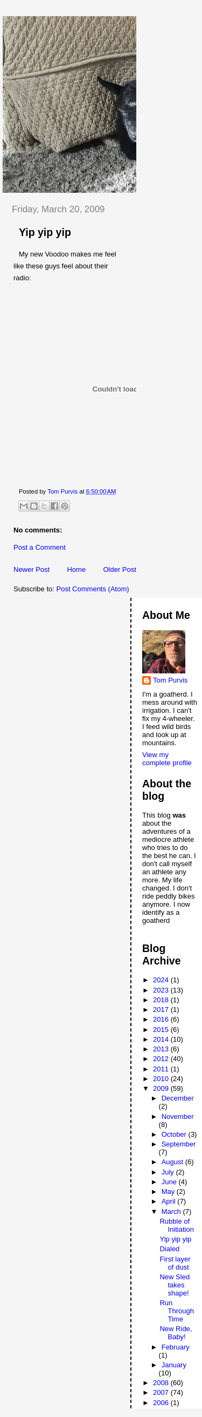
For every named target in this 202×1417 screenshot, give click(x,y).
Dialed (169, 1249)
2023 (162, 990)
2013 (162, 1049)
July (169, 1172)
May (169, 1191)
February (176, 1347)
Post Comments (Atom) (93, 589)
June (170, 1182)
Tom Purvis (170, 680)
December (178, 1098)
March (172, 1211)
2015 (162, 1029)
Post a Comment (39, 547)
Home (76, 569)
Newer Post (31, 569)
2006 (162, 1403)
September (179, 1144)
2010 (162, 1079)
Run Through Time (176, 1311)
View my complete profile (167, 759)
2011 (162, 1069)
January (174, 1365)
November (178, 1116)
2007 (162, 1392)
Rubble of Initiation (176, 1225)
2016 (162, 1019)
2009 (162, 1088)
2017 (162, 1010)
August (173, 1162)
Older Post (119, 569)
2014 (162, 1039)
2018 (162, 1000)
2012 (162, 1059)
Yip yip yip (175, 1239)
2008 (162, 1383)
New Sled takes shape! (174, 1285)
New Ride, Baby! (175, 1333)
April (170, 1201)
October (175, 1134)
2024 (162, 980)
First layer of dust (174, 1263)
